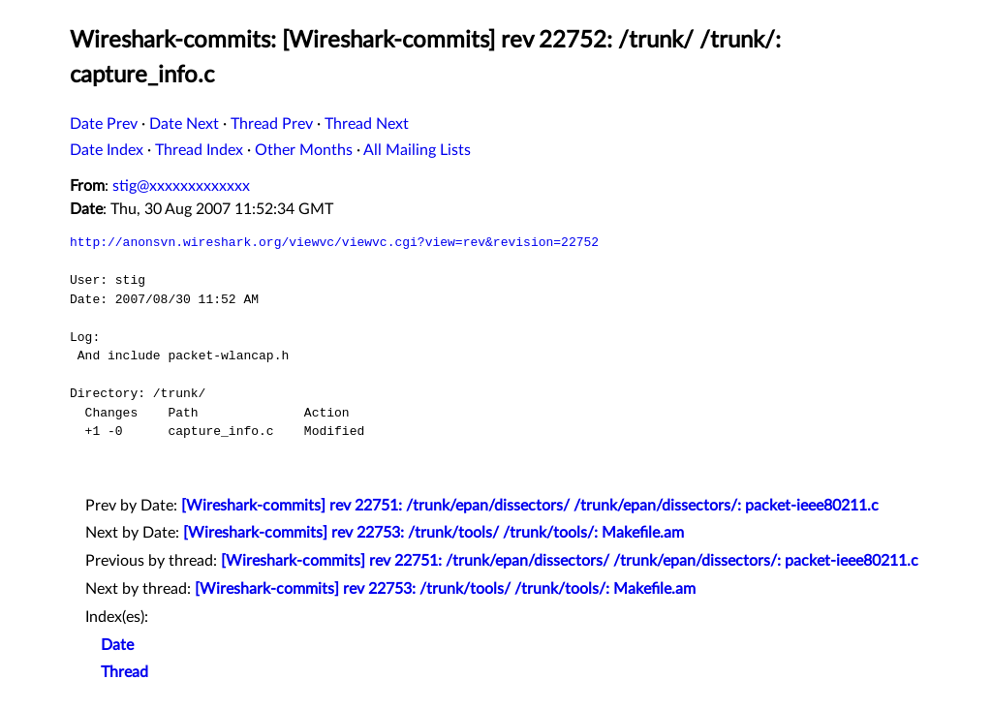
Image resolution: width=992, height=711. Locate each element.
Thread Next (367, 124)
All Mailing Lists (417, 150)
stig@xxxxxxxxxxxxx (181, 186)
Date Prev (104, 124)
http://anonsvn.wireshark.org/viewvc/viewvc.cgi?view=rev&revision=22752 (334, 242)
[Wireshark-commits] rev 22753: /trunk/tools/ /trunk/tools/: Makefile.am (433, 533)
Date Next (184, 124)
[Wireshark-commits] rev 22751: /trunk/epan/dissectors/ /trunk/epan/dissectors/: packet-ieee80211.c (530, 505)
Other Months (304, 150)
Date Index (106, 150)
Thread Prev (272, 124)
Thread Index (199, 150)
